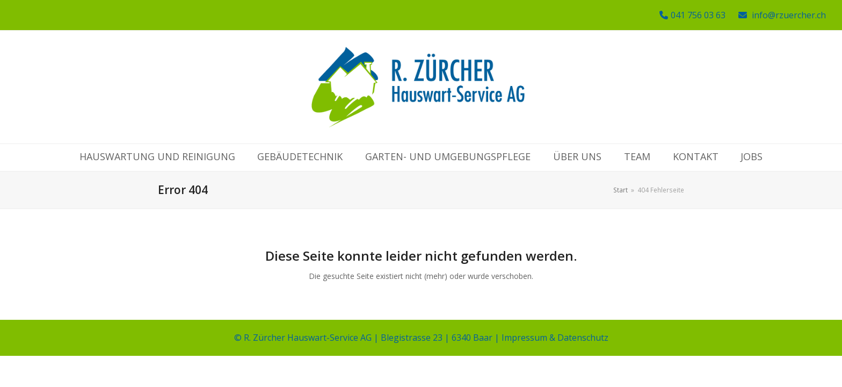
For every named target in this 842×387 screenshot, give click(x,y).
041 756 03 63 (698, 15)
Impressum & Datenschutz (555, 337)
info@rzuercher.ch (789, 15)
